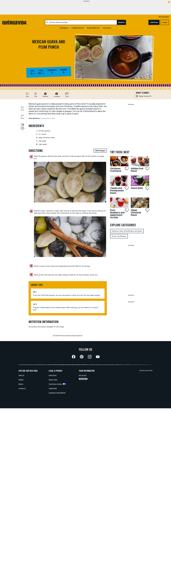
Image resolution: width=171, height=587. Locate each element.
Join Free (154, 22)
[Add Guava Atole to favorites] (147, 188)
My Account (83, 375)
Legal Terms (53, 375)
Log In (164, 22)
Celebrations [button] (77, 28)
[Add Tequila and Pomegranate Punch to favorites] (126, 188)
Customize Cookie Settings (57, 393)
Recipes (21, 379)
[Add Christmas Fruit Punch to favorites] (126, 168)
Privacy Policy (53, 379)
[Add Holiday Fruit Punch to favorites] (147, 168)
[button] (45, 94)
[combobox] (81, 22)
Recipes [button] (63, 28)
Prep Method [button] (93, 28)
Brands (21, 384)
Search (121, 22)
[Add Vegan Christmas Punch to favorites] (147, 210)
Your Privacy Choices (57, 384)
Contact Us (22, 388)
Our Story (107, 28)
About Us (21, 375)
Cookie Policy (53, 388)
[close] (169, 2)
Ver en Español (163, 17)
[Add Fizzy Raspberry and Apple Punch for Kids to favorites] (126, 210)
